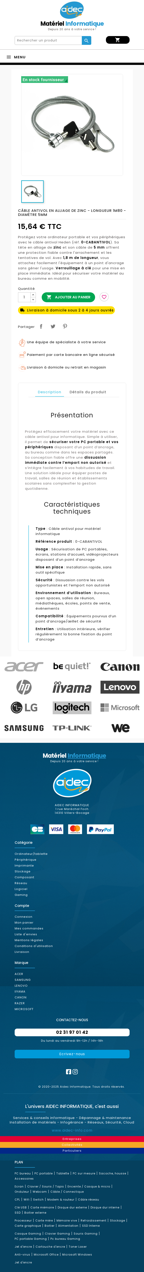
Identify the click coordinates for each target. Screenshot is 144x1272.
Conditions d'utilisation (34, 946)
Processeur (23, 1220)
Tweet (52, 326)
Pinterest (64, 326)
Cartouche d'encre (50, 1247)
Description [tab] (49, 392)
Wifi (27, 1199)
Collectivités (72, 1145)
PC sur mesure (84, 1173)
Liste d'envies (26, 934)
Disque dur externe (72, 1207)
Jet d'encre (23, 1247)
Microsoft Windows (77, 1254)
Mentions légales (29, 940)
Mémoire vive (67, 1220)
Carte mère (44, 1220)
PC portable (43, 1173)
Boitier (50, 1226)
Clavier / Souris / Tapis (45, 1186)
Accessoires (24, 1178)
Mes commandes (29, 928)
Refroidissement (93, 1220)
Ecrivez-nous (72, 1054)
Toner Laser (78, 1247)
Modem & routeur (60, 1199)
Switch (38, 1199)
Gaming (21, 895)
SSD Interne (91, 1226)
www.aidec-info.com (72, 1130)
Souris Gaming (86, 1233)
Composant (24, 877)
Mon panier (24, 922)
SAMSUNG (23, 980)
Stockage (23, 871)
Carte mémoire (42, 1207)
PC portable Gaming (31, 1239)
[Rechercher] (48, 40)
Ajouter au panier (68, 297)
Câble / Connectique (67, 1192)
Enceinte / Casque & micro (89, 1186)
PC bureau (23, 1173)
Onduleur (22, 1192)
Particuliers (72, 1150)
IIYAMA (20, 991)
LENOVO (21, 986)
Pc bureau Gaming (65, 1239)
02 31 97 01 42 (72, 1032)
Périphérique (26, 860)
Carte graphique (28, 1226)
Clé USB (21, 1207)
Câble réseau (88, 1199)
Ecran (19, 1186)
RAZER (20, 1003)
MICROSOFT (24, 1009)
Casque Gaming (28, 1233)
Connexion (23, 917)
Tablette (62, 1173)
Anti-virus (22, 1254)
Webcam (40, 1192)
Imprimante (24, 865)
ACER (19, 974)
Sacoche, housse (112, 1173)
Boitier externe (35, 1213)
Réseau (21, 883)
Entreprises (72, 1139)
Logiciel (21, 889)
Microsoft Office (46, 1254)
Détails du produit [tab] (88, 392)
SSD (18, 1213)
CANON (21, 997)
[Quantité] (24, 297)
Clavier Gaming (57, 1233)
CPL (17, 1199)
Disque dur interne (105, 1207)
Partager (41, 326)
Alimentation (68, 1226)
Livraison (22, 952)
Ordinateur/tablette (31, 854)
